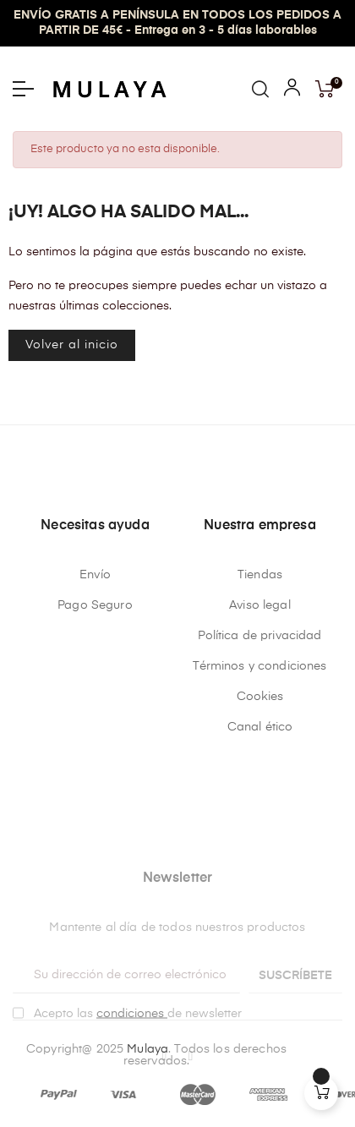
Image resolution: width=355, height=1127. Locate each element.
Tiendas (260, 575)
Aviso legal (260, 605)
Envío (95, 575)
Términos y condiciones (259, 666)
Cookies (260, 697)
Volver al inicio (71, 345)
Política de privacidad (259, 636)
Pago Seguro (95, 605)
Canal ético (260, 727)
